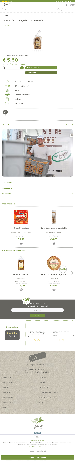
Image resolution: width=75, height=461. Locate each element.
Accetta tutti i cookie (37, 457)
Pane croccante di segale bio (54, 274)
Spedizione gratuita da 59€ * (64, 1)
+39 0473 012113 (37, 369)
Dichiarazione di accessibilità (48, 392)
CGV (4, 407)
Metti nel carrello (33, 68)
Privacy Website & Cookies (47, 397)
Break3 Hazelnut (21, 228)
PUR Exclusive (8, 402)
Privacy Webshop (9, 397)
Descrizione (37, 182)
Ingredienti (37, 187)
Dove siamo (7, 387)
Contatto (6, 392)
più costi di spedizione (17, 64)
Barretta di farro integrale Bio (54, 228)
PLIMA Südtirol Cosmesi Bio (54, 232)
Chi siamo (41, 382)
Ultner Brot (7, 25)
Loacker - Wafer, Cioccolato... (21, 232)
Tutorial (41, 402)
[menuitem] (71, 10)
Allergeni (37, 193)
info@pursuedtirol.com (37, 364)
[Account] (65, 4)
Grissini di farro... (21, 274)
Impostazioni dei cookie (37, 446)
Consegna (7, 377)
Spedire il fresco (9, 382)
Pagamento (42, 377)
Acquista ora (31, 72)
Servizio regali (43, 387)
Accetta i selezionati (37, 451)
